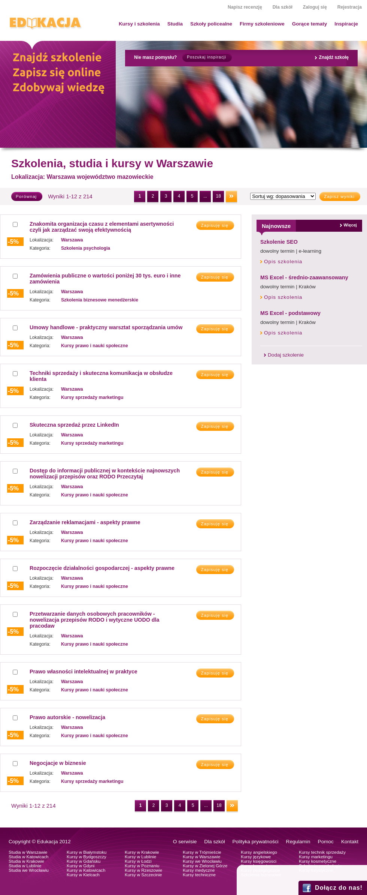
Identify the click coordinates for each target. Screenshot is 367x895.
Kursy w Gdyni (80, 866)
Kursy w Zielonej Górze (205, 866)
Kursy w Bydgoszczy (86, 857)
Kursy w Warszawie (201, 857)
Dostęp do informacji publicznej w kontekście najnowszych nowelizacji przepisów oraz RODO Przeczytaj (105, 474)
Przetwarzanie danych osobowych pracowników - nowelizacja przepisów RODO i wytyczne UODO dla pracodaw (94, 620)
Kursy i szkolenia (139, 24)
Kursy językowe (256, 857)
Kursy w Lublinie (140, 857)
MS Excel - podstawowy (290, 313)
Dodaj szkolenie (286, 355)
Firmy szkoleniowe (262, 24)
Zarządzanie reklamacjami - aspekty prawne (85, 522)
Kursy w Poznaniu (142, 866)
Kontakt (349, 841)
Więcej (350, 225)
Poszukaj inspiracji (206, 57)
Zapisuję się (214, 225)
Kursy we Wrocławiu (202, 861)
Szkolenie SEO (279, 242)
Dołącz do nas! (339, 888)
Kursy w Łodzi (138, 861)
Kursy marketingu (316, 857)
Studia (175, 24)
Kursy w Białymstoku (87, 852)
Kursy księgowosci (258, 861)
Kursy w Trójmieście (202, 852)
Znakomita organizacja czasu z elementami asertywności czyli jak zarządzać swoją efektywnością (102, 227)
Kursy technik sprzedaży (322, 852)
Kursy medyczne (199, 870)
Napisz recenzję (245, 7)
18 (218, 196)
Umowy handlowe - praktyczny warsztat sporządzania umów (106, 327)
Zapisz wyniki (339, 196)
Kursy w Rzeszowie (143, 870)
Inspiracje (346, 24)
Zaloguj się (315, 7)
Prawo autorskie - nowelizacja (67, 717)
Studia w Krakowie (26, 861)
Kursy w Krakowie (142, 852)
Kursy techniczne (199, 875)
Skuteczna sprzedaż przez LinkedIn (74, 425)
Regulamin (298, 841)
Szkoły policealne (211, 24)
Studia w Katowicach (29, 857)
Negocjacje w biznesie (58, 763)
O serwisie (185, 841)
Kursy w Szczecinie (143, 875)
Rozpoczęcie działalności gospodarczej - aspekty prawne (102, 568)
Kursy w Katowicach (86, 870)
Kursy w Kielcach (83, 875)
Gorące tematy (309, 24)
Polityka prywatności (255, 841)
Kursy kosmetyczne (317, 861)
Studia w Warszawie (28, 852)
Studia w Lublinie (25, 866)
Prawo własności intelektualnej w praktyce (83, 672)
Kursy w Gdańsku (84, 861)
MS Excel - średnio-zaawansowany (304, 277)
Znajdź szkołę (334, 57)
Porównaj (26, 196)
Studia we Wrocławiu (29, 870)
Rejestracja (349, 7)
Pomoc (326, 841)
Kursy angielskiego (259, 852)
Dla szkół (282, 7)
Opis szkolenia (283, 261)
